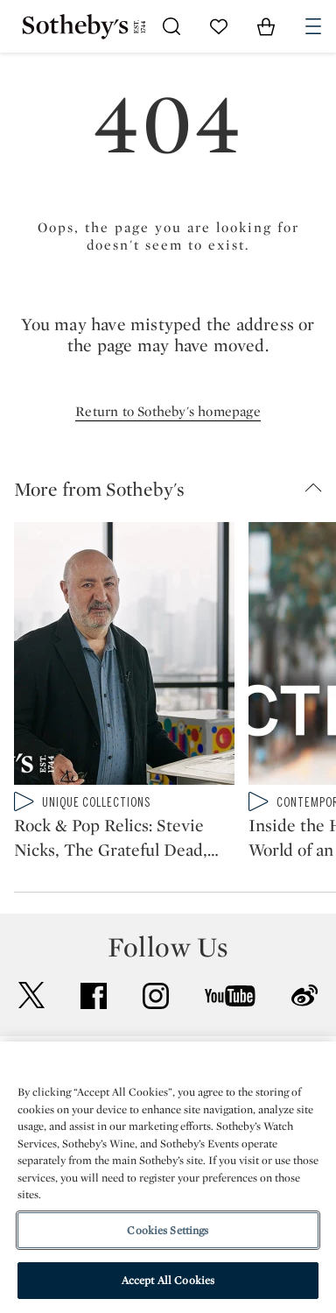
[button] (175, 488)
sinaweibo (304, 995)
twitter (31, 995)
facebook (93, 996)
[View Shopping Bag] (266, 26)
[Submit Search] (171, 26)
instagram (156, 996)
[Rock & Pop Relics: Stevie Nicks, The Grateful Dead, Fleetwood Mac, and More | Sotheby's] (124, 657)
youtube (230, 995)
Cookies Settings (167, 1230)
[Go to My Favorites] (219, 26)
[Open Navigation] (313, 26)
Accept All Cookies (168, 1280)
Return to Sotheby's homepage (168, 411)
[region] (168, 1177)
